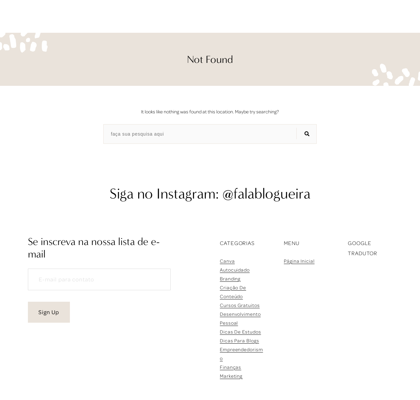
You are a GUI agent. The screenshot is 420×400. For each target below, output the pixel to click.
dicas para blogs (239, 340)
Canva (227, 260)
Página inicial (299, 260)
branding (230, 278)
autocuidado (235, 269)
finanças (230, 367)
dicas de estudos (240, 331)
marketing (231, 375)
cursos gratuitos (240, 305)
